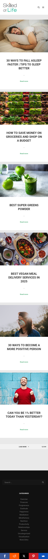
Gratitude (24, 508)
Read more (24, 81)
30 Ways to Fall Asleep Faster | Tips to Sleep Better (24, 64)
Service (24, 530)
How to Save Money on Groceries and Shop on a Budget (24, 136)
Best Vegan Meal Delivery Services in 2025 (24, 277)
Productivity (24, 524)
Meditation (24, 515)
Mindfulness (24, 518)
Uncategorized (24, 533)
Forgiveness (24, 505)
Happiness (23, 512)
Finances (24, 502)
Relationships (24, 527)
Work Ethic (23, 540)
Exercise (24, 499)
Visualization (24, 537)
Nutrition (24, 521)
